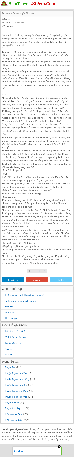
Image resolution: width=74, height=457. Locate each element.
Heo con (9, 306)
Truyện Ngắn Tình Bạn (16, 385)
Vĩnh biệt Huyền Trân (15, 337)
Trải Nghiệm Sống (14, 420)
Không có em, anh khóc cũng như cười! (24, 295)
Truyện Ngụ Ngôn (14, 408)
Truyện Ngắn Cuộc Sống (17, 379)
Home (7, 13)
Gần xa (8, 348)
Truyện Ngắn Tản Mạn (16, 396)
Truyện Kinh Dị (12, 402)
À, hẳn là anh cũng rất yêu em (20, 300)
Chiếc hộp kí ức (12, 342)
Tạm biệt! (10, 312)
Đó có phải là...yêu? (14, 331)
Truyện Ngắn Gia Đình (16, 390)
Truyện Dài (10, 367)
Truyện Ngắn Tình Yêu (23, 13)
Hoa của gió (11, 318)
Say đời (8, 354)
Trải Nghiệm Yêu (13, 414)
